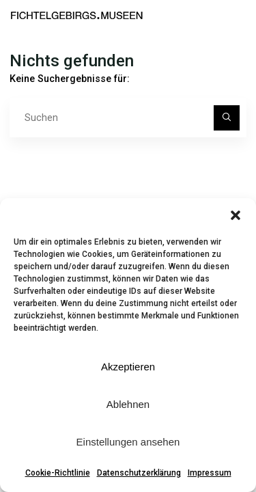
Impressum (209, 473)
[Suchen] (226, 118)
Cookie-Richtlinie (57, 473)
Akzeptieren (128, 366)
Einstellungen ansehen (128, 442)
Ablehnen (128, 404)
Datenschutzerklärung (139, 473)
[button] (235, 215)
